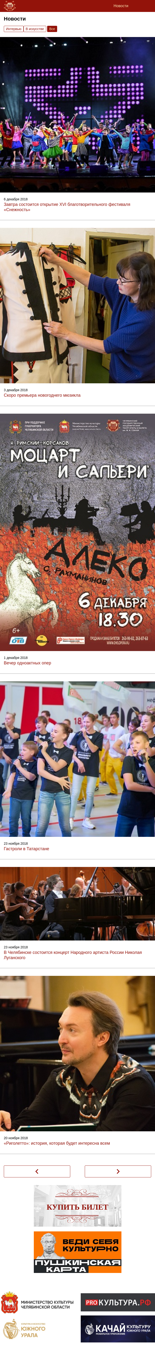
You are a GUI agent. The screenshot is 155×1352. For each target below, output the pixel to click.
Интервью (13, 29)
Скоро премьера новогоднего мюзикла (42, 395)
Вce (52, 29)
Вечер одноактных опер (27, 663)
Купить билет (77, 1207)
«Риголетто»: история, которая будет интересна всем (57, 1143)
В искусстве (35, 29)
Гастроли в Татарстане (26, 848)
